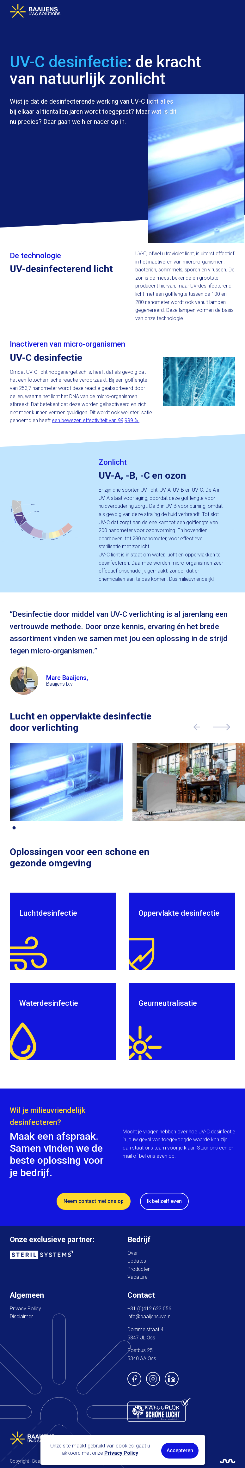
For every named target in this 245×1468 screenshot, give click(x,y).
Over (132, 1253)
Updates (136, 1261)
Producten (138, 1269)
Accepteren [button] (180, 1450)
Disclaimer (21, 1316)
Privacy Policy (25, 1309)
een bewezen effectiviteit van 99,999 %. (95, 420)
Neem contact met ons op (94, 1201)
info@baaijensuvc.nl (149, 1316)
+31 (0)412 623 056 (149, 1309)
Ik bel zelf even (164, 1201)
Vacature (137, 1277)
